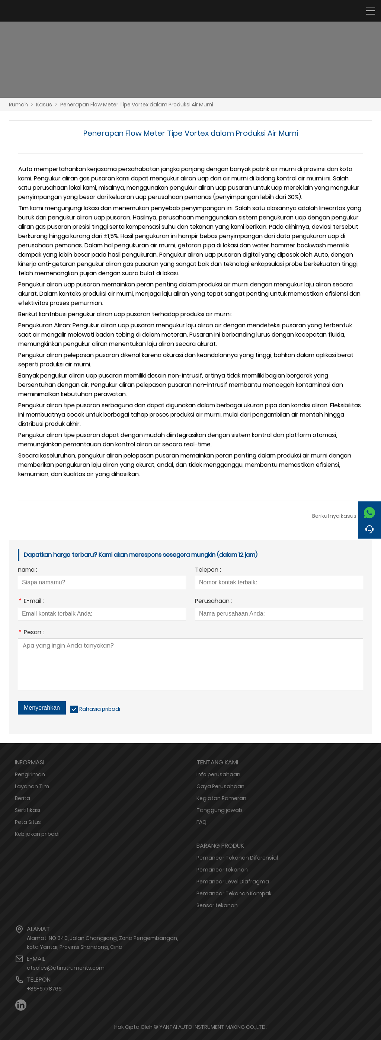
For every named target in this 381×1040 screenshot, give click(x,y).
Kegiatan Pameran (221, 798)
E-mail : (31, 601)
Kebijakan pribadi (37, 834)
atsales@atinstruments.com (66, 968)
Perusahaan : (213, 601)
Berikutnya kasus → (337, 516)
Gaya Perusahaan (220, 786)
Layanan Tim (32, 786)
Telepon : (208, 570)
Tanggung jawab (219, 810)
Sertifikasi (27, 810)
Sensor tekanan (217, 905)
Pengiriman (30, 774)
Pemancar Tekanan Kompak (234, 893)
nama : (27, 570)
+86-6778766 (44, 988)
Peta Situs (28, 822)
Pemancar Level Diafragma (232, 881)
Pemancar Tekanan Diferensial (237, 857)
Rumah (18, 104)
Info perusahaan (218, 774)
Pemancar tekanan (222, 869)
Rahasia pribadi (99, 709)
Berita (22, 798)
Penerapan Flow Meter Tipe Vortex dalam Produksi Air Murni (136, 104)
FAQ (201, 822)
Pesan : (31, 632)
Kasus (44, 104)
